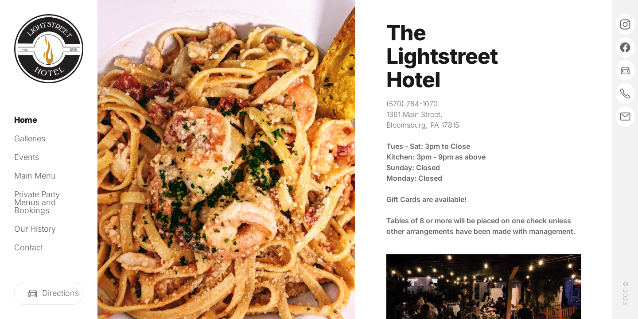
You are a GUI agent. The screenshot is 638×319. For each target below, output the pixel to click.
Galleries (29, 138)
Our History (35, 228)
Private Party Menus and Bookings (37, 202)
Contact (28, 247)
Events (26, 157)
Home (25, 119)
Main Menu (35, 175)
